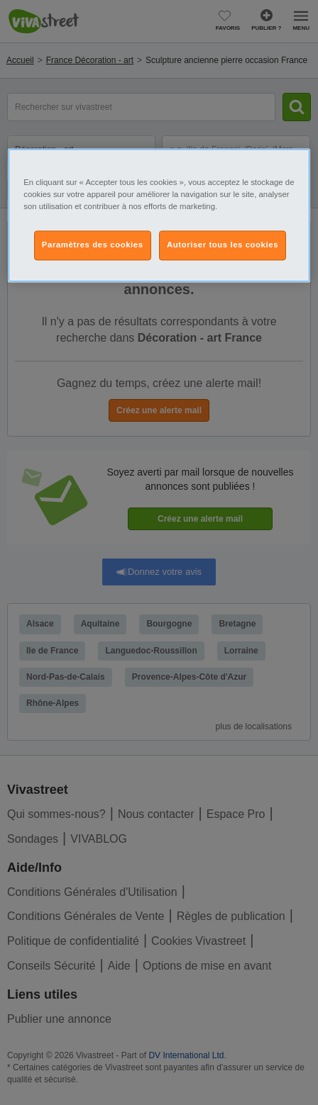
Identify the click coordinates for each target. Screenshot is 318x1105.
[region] (159, 215)
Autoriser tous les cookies (222, 244)
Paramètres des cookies (92, 244)
